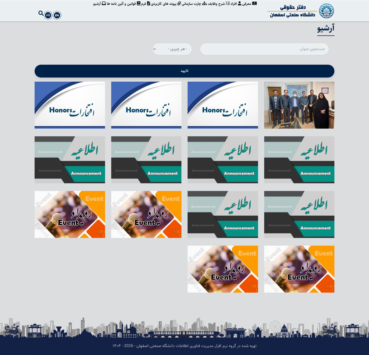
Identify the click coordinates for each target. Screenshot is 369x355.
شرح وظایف (217, 9)
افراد (235, 9)
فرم (142, 9)
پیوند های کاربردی (163, 9)
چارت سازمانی (192, 9)
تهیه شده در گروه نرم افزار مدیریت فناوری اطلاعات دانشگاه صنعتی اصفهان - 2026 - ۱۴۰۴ (184, 346)
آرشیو (94, 9)
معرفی (249, 9)
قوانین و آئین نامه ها (119, 9)
